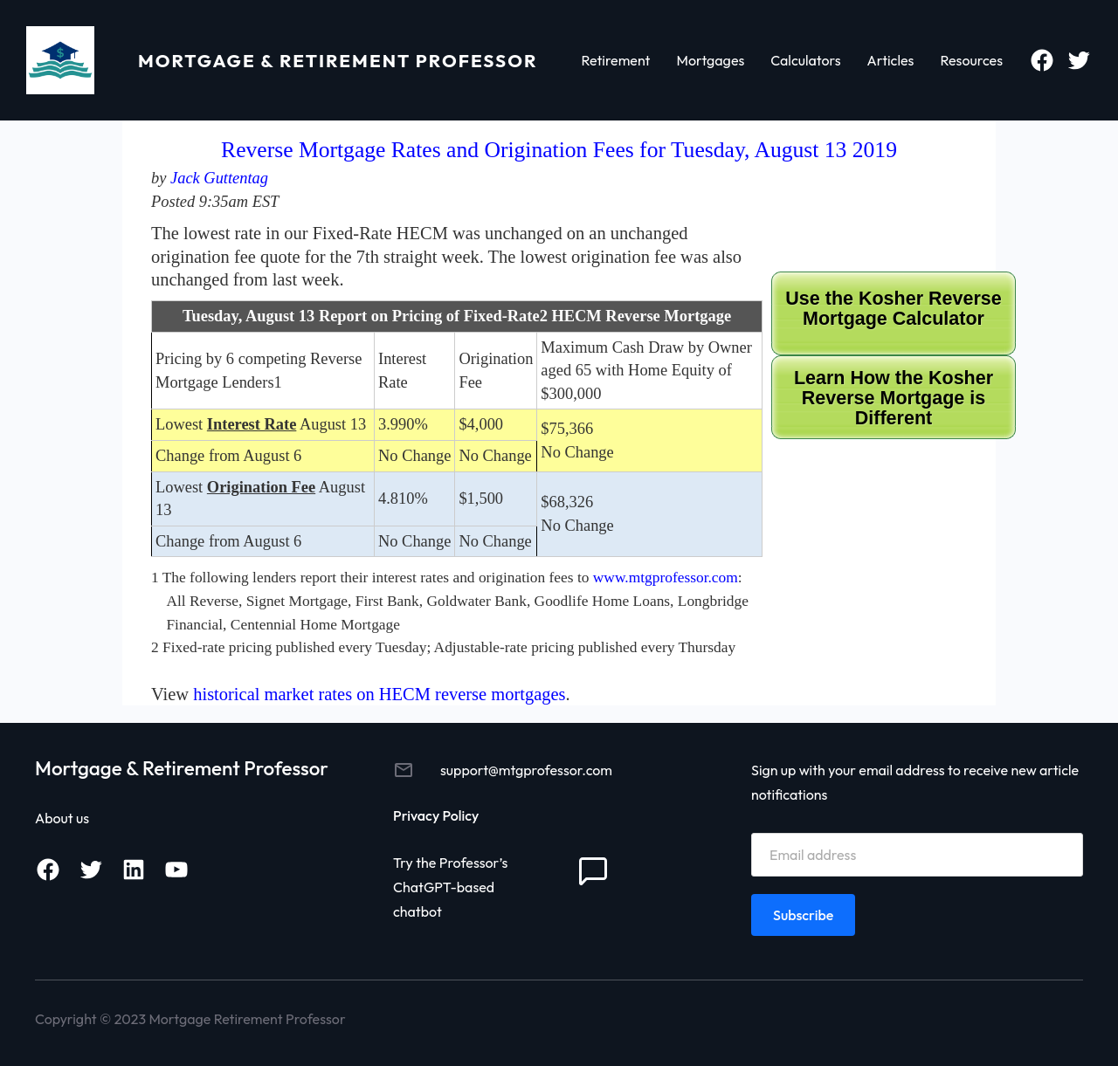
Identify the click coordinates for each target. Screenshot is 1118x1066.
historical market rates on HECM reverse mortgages (379, 694)
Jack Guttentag (219, 178)
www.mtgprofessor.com (665, 577)
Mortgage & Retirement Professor (338, 60)
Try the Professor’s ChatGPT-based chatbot (450, 887)
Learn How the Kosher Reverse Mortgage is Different (893, 398)
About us (62, 818)
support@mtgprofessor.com (526, 770)
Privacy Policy (436, 815)
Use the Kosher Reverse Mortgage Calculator (893, 308)
